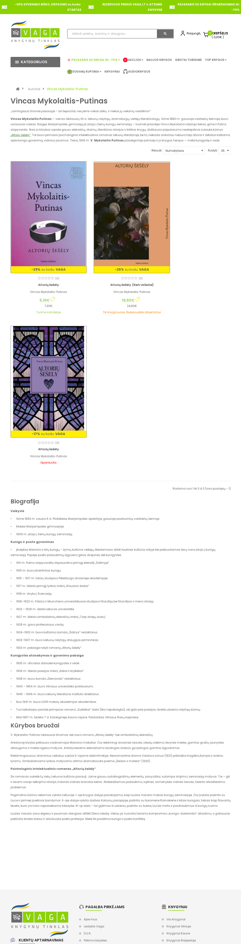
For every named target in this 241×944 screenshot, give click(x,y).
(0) (54, 267)
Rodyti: (213, 150)
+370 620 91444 (36, 795)
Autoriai (34, 89)
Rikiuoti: (157, 150)
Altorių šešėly (44, 273)
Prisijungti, (194, 33)
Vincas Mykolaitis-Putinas (67, 89)
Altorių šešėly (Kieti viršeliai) (120, 273)
